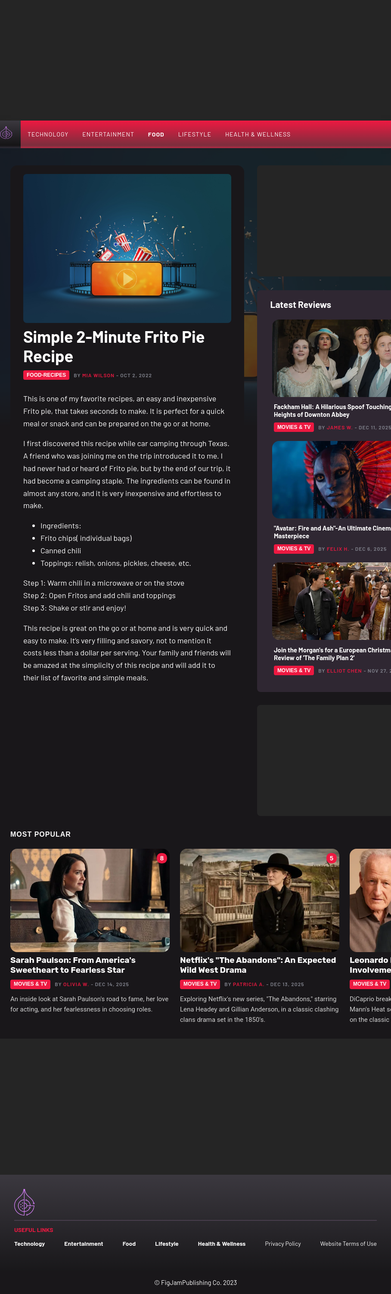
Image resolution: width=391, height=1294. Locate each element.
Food (156, 134)
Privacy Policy (283, 1243)
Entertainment (108, 134)
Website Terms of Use (348, 1243)
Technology (48, 134)
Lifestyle (194, 134)
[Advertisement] (195, 60)
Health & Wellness (258, 134)
